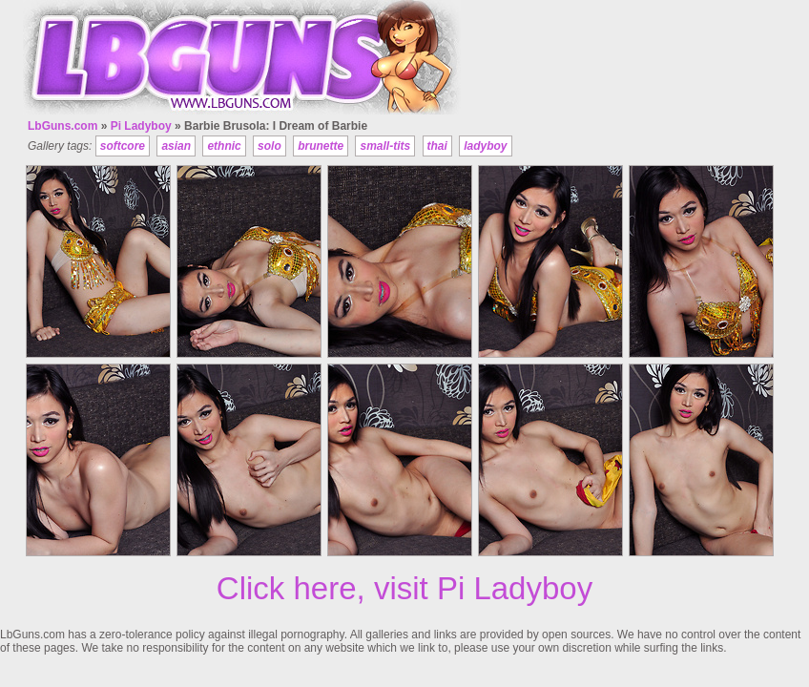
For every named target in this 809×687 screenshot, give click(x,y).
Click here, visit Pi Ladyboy (404, 588)
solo (269, 146)
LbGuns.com (62, 126)
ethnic (223, 146)
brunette (320, 146)
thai (437, 146)
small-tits (385, 146)
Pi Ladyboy (141, 126)
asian (176, 146)
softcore (122, 146)
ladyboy (485, 146)
